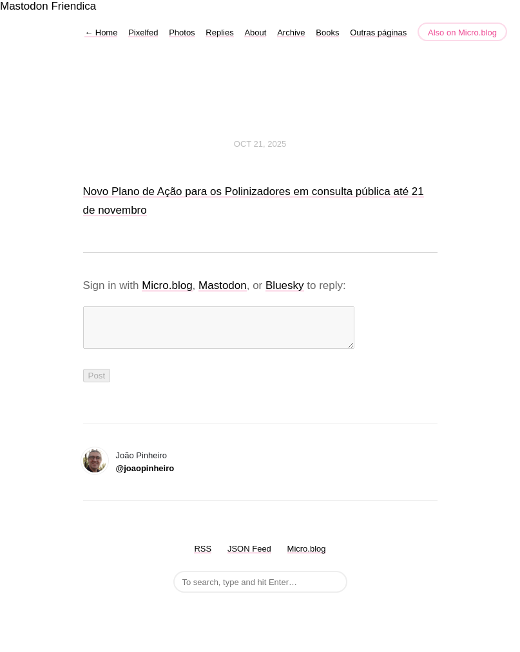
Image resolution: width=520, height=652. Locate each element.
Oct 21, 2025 (260, 144)
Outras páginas (378, 32)
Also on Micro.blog (462, 32)
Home (100, 32)
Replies (219, 32)
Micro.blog (167, 285)
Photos (182, 32)
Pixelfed (143, 32)
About (255, 32)
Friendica (73, 6)
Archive (291, 32)
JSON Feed (249, 556)
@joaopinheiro (145, 476)
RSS (202, 556)
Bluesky (284, 285)
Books (327, 32)
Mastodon (24, 6)
